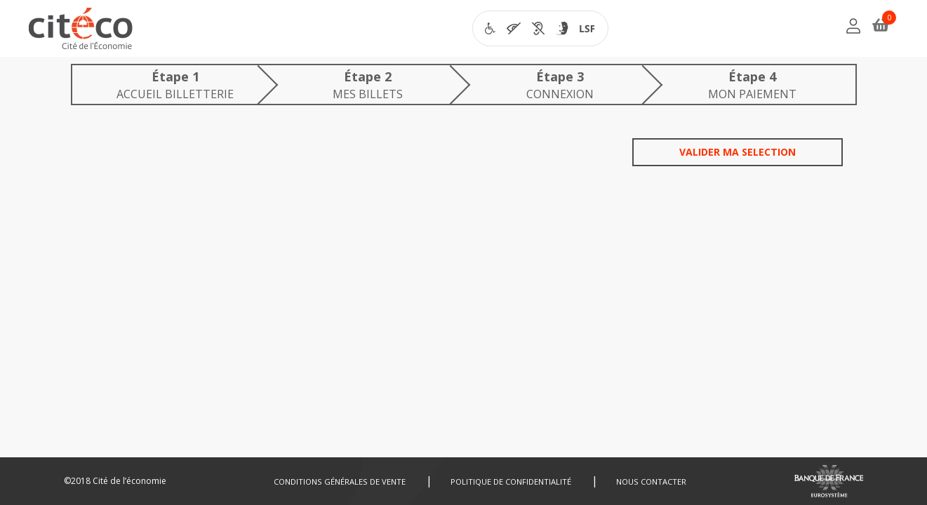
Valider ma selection (737, 152)
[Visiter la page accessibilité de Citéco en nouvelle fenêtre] (540, 28)
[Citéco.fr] (80, 32)
